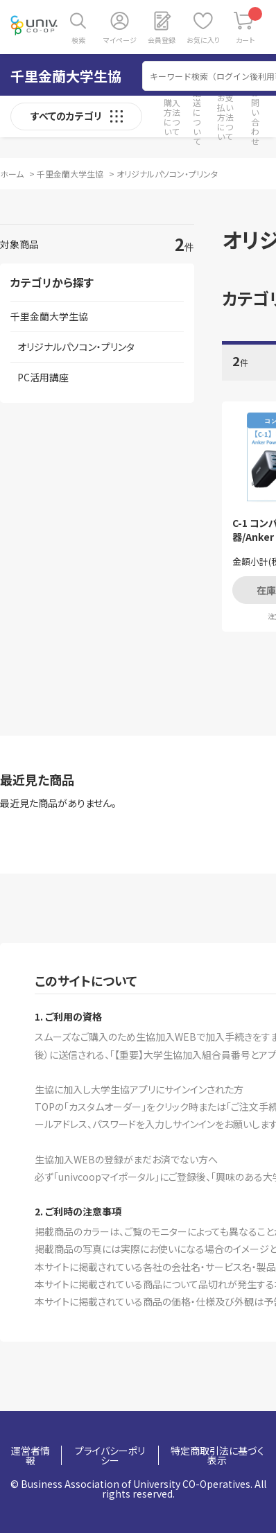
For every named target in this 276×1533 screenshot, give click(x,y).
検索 (78, 40)
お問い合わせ (255, 117)
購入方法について (172, 116)
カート (249, 26)
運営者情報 (30, 1455)
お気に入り (203, 40)
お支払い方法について (225, 117)
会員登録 (161, 40)
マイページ (120, 40)
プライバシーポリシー (110, 1455)
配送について (197, 117)
